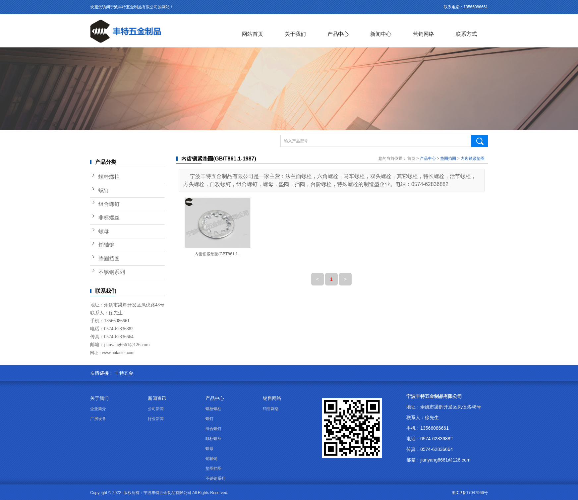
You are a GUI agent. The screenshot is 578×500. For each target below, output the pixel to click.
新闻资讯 (157, 398)
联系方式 (466, 34)
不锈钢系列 (111, 272)
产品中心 (338, 34)
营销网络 (423, 34)
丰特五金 (124, 373)
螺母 (103, 231)
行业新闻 (156, 418)
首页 (411, 158)
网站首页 (252, 34)
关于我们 (295, 34)
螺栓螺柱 (109, 177)
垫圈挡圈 (109, 258)
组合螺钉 (109, 204)
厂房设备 (98, 418)
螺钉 (103, 190)
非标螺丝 (109, 217)
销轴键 (106, 245)
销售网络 (272, 398)
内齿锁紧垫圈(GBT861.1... (218, 254)
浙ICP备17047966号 (470, 492)
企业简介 (98, 408)
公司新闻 (156, 408)
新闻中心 (380, 34)
